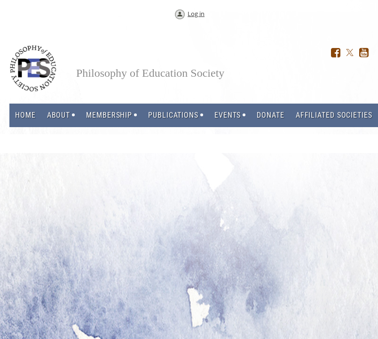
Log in (196, 13)
